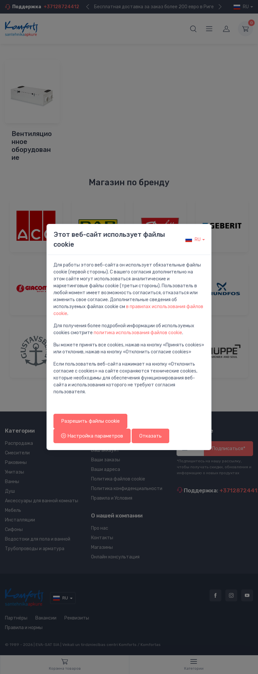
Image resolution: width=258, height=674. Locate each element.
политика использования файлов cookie (138, 333)
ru (193, 239)
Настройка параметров (92, 436)
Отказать (150, 436)
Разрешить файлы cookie (90, 421)
